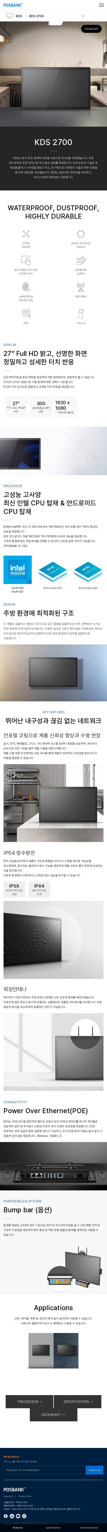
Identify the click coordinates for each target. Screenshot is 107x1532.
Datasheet (91, 29)
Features (18, 1527)
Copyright (8, 1496)
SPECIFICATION (78, 1402)
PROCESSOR (30, 1402)
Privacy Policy (24, 1496)
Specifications (53, 1527)
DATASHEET (53, 1415)
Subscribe (95, 1470)
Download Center (89, 1527)
